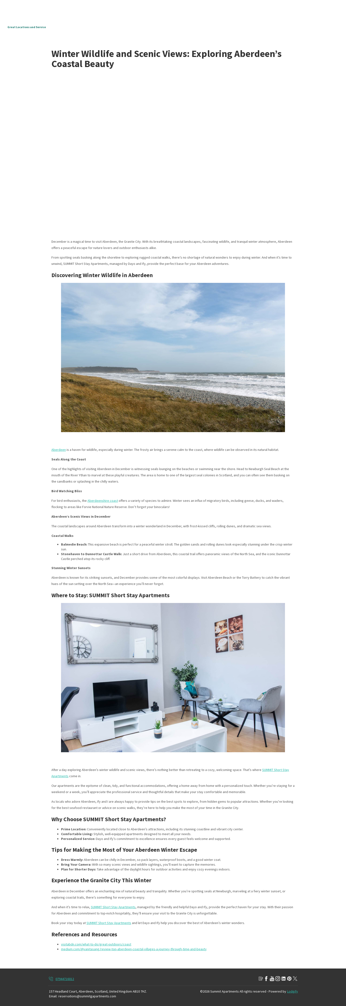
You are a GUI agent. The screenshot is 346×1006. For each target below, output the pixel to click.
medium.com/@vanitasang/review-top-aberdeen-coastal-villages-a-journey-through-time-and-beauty (134, 949)
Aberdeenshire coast (102, 500)
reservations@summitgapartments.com (87, 996)
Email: (53, 996)
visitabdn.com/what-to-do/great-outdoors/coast (96, 944)
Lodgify (292, 991)
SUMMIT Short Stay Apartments (113, 907)
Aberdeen (58, 449)
